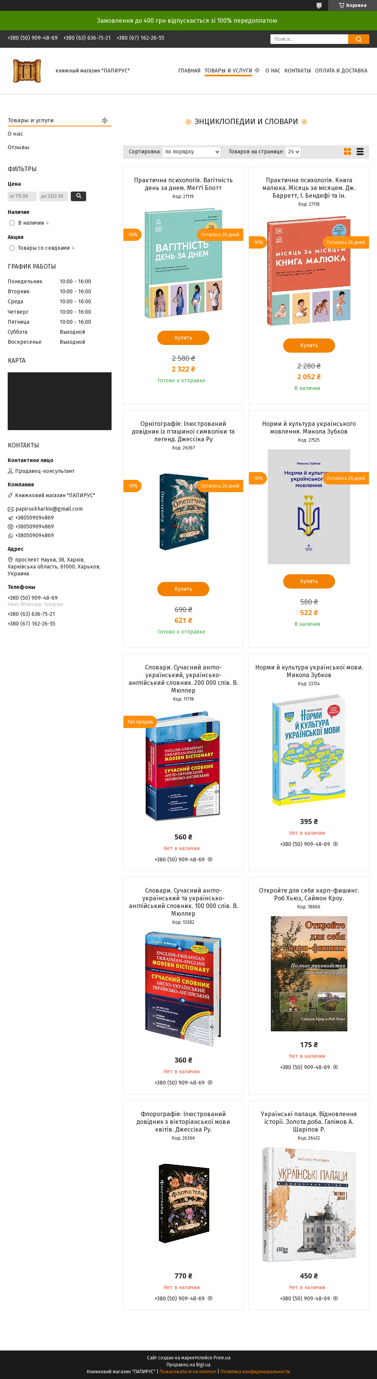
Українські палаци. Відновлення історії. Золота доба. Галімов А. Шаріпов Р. (309, 1121)
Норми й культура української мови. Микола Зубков (309, 671)
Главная (189, 70)
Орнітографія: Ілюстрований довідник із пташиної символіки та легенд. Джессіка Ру (183, 431)
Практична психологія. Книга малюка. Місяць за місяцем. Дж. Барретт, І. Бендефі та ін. (308, 188)
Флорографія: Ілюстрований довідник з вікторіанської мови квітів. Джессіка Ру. (183, 1121)
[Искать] (358, 39)
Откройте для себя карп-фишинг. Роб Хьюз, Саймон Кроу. (309, 894)
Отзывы (19, 147)
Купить (183, 338)
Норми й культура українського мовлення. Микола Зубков (309, 427)
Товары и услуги (228, 70)
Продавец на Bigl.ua (188, 1364)
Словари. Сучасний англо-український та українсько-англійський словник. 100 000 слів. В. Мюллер (183, 902)
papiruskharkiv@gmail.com (49, 509)
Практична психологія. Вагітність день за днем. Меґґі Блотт (183, 184)
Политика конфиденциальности (255, 1371)
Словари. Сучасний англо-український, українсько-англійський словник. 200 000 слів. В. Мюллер (183, 679)
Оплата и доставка (341, 70)
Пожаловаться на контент (188, 1371)
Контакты (297, 70)
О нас (272, 70)
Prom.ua (222, 1358)
